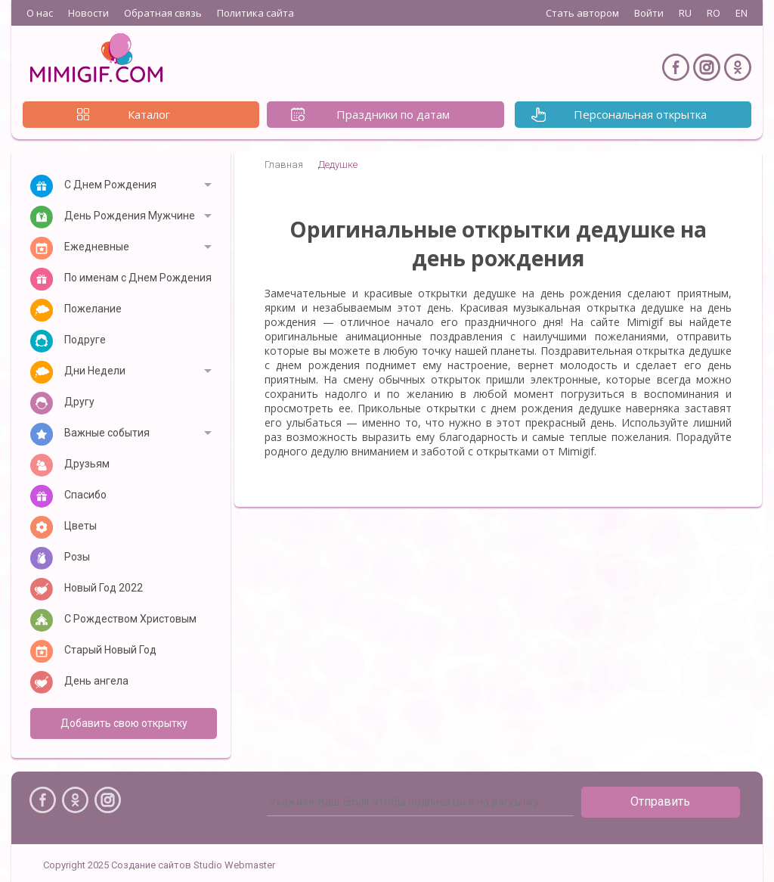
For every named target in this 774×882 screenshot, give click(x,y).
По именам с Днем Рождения (138, 278)
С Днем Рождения (110, 185)
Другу (79, 402)
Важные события (107, 433)
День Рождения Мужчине (129, 216)
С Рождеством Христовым (130, 619)
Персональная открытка (640, 114)
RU (685, 13)
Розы (77, 557)
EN (741, 13)
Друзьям (87, 464)
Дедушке (338, 164)
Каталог (149, 114)
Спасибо (85, 495)
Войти (649, 13)
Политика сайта (255, 13)
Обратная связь (163, 13)
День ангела (96, 681)
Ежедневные (96, 247)
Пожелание (93, 309)
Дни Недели (94, 371)
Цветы (80, 526)
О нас (39, 13)
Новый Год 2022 (103, 588)
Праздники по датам (393, 114)
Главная (284, 164)
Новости (88, 13)
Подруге (85, 340)
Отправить (660, 801)
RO (713, 13)
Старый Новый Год (110, 650)
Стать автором (582, 13)
